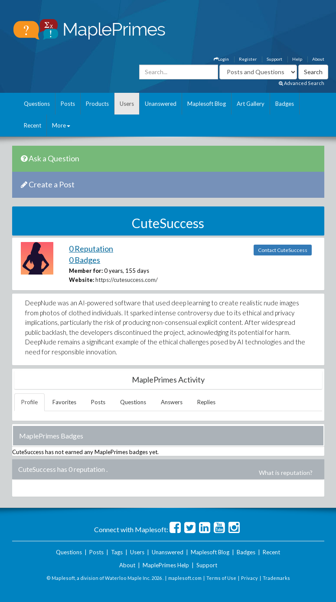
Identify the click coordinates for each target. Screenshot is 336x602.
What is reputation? (286, 472)
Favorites (64, 402)
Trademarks (276, 578)
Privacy (249, 578)
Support (274, 59)
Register (248, 59)
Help (297, 59)
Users (127, 103)
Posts (68, 103)
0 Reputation (91, 248)
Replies (206, 402)
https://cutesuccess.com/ (126, 279)
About (318, 59)
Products (97, 103)
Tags (117, 552)
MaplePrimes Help (166, 565)
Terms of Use (221, 578)
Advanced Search (301, 83)
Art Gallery (250, 103)
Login (221, 59)
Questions (37, 103)
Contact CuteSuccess (282, 250)
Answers (172, 402)
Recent (32, 125)
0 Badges (84, 260)
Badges (284, 103)
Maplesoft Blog (206, 103)
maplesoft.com (185, 578)
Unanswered (160, 103)
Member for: (86, 270)
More (61, 125)
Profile (29, 402)
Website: (81, 279)
